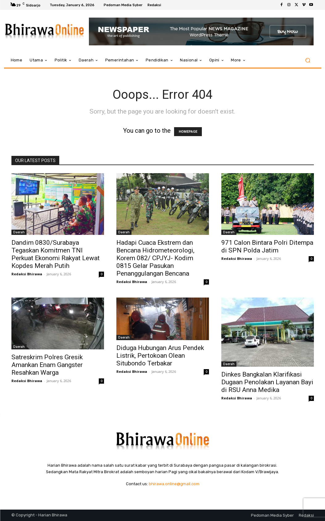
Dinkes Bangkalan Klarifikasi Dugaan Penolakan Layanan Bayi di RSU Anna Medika (267, 382)
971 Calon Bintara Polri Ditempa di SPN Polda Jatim (267, 246)
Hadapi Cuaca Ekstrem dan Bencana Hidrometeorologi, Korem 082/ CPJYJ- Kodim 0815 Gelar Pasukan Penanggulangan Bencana (155, 258)
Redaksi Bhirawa (26, 274)
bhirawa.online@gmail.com (174, 483)
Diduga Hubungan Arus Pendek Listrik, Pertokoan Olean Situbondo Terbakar (160, 355)
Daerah (19, 232)
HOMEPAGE (188, 132)
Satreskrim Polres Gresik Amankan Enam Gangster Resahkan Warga (47, 364)
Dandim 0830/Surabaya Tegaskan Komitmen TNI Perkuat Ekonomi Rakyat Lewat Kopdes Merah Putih (55, 254)
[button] (308, 60)
